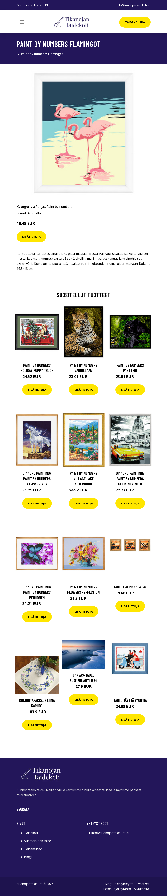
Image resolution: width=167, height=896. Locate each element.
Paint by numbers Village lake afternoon (83, 478)
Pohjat (40, 206)
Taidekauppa (135, 22)
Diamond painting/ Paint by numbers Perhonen (37, 592)
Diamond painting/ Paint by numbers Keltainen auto (130, 478)
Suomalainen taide (37, 841)
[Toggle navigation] (22, 22)
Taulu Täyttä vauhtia (130, 700)
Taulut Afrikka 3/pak (130, 586)
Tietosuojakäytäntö (116, 889)
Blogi (28, 857)
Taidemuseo (33, 849)
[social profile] (46, 5)
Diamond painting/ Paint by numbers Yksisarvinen (37, 478)
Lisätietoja (31, 237)
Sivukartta (141, 889)
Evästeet (143, 884)
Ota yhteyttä (124, 884)
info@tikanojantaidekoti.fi (133, 5)
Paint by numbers (59, 206)
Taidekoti (31, 833)
